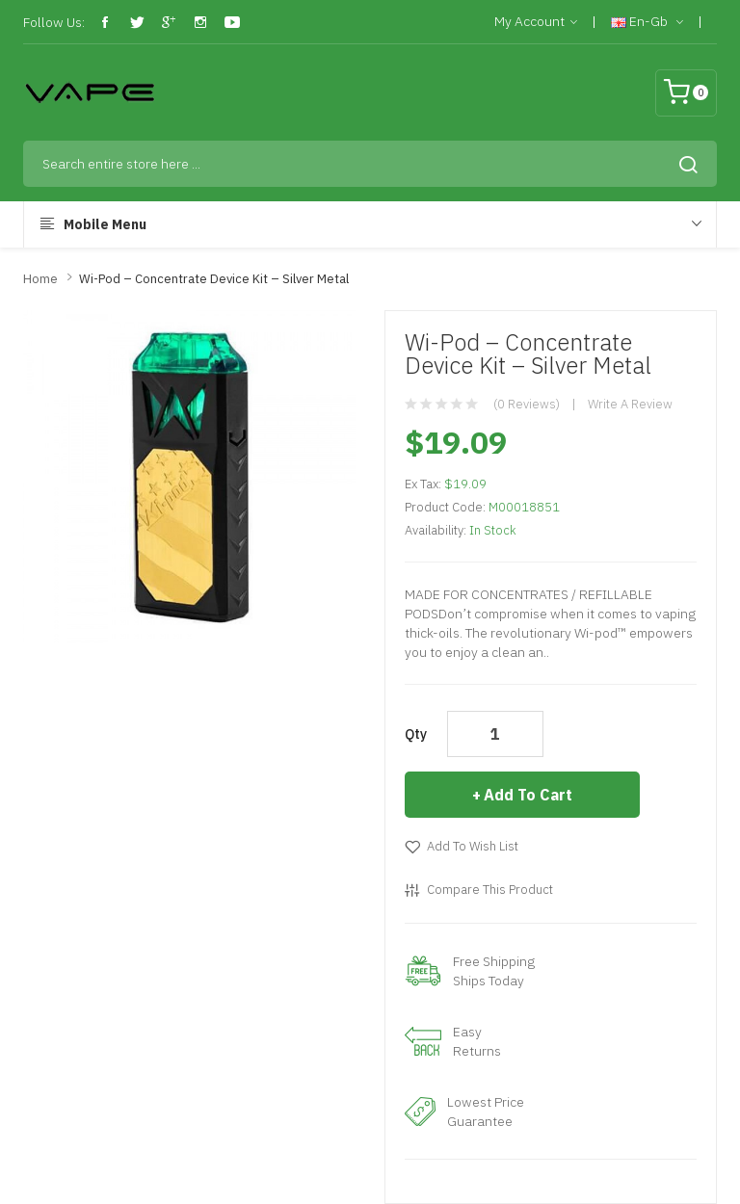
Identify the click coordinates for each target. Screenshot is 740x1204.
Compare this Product (490, 889)
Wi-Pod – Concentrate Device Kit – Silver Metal (214, 279)
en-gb (647, 22)
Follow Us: (54, 22)
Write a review (630, 404)
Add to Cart (528, 794)
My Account (535, 22)
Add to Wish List (472, 846)
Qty (416, 734)
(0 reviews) (526, 404)
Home (40, 279)
